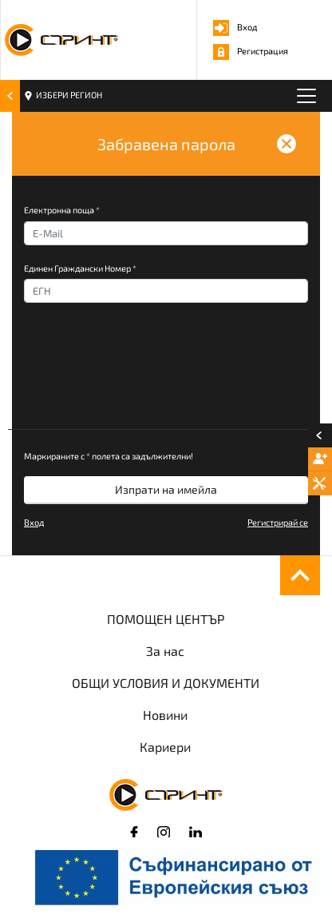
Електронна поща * (62, 210)
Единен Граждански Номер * (80, 268)
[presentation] (145, 378)
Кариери (165, 746)
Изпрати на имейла (166, 489)
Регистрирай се (277, 522)
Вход (235, 27)
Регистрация (250, 51)
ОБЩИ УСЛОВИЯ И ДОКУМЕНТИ (165, 682)
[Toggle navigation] (306, 96)
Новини (165, 714)
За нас (165, 650)
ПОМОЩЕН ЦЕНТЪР (165, 618)
